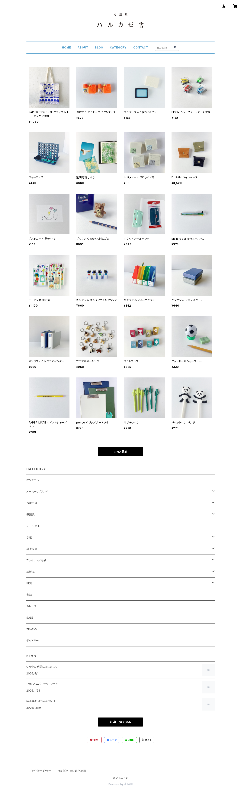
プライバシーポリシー (40, 770)
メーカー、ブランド (37, 491)
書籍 (29, 594)
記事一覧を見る (120, 722)
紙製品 (30, 571)
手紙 (29, 537)
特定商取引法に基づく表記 (72, 770)
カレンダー (32, 606)
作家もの (31, 503)
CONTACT (140, 47)
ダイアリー (32, 640)
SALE (29, 617)
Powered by (120, 784)
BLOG (99, 47)
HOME (66, 47)
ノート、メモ (33, 525)
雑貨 (29, 583)
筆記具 (30, 514)
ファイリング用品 (36, 560)
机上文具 (31, 548)
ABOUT (83, 47)
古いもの (31, 629)
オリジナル (32, 480)
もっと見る (120, 452)
